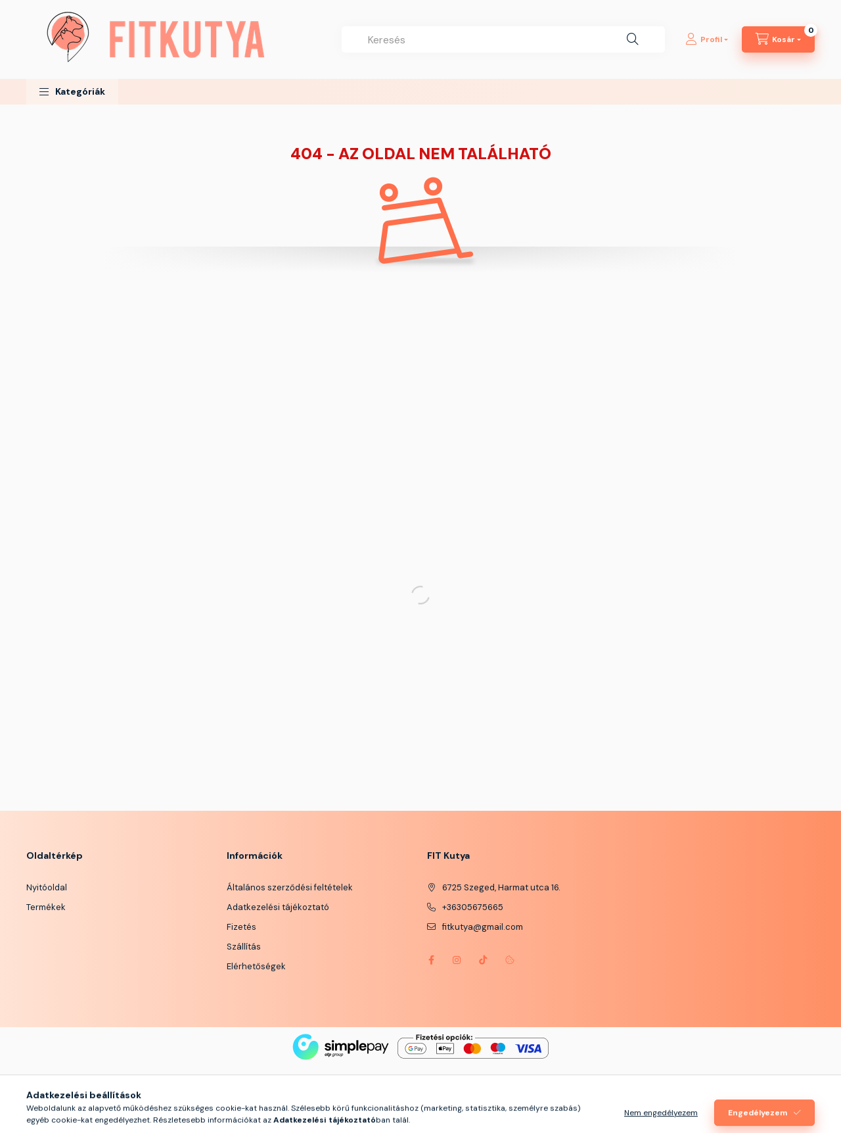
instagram (457, 960)
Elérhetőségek (256, 966)
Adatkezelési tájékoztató (278, 907)
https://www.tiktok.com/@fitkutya (483, 960)
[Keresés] (633, 39)
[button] (72, 92)
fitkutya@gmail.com (482, 926)
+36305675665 (472, 907)
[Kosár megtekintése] (778, 39)
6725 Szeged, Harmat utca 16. (501, 887)
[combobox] (503, 39)
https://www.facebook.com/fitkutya (431, 960)
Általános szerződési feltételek (290, 887)
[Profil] (706, 39)
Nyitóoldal (46, 887)
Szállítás (244, 946)
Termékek (46, 907)
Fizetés (241, 926)
